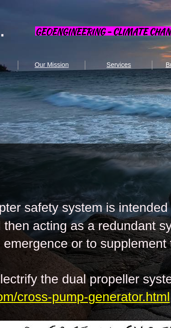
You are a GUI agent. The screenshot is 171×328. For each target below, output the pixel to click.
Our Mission (52, 64)
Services (119, 64)
